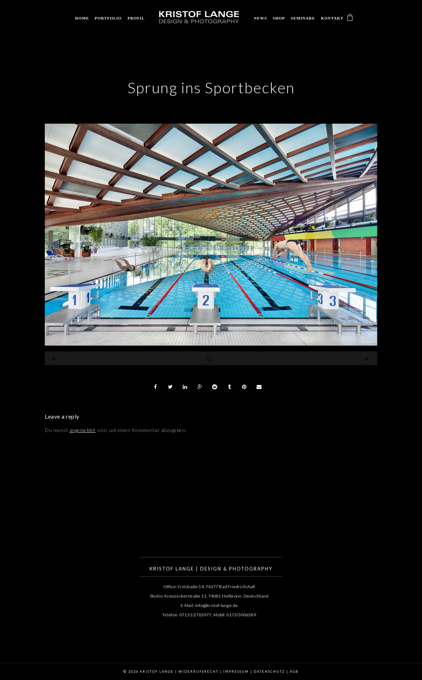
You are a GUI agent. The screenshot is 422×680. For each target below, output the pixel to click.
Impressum (236, 671)
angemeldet (82, 430)
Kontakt (332, 18)
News (260, 18)
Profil (136, 18)
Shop (279, 18)
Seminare (303, 18)
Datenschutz (269, 671)
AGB (294, 671)
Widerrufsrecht (198, 671)
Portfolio (108, 18)
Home (82, 18)
